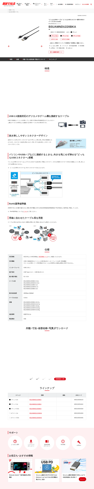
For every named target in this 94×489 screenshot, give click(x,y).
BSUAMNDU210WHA (35, 413)
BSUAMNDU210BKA (35, 404)
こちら (25, 211)
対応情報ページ (43, 257)
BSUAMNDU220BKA (35, 400)
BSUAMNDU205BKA (35, 409)
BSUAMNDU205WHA (35, 418)
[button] (60, 379)
